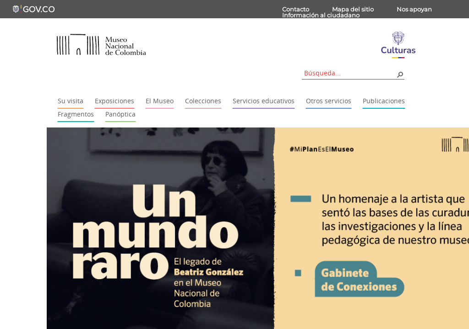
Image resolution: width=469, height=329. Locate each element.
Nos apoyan (414, 9)
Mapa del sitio (353, 9)
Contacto (295, 9)
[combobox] (350, 73)
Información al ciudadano (321, 15)
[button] (399, 74)
